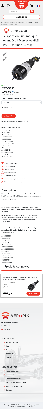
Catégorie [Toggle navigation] (21, 17)
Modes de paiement (13, 371)
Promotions (10, 350)
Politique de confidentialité (16, 382)
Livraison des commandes (15, 375)
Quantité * (5, 108)
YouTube (5, 329)
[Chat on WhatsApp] (9, 6)
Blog (7, 346)
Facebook (5, 326)
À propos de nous (12, 342)
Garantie (9, 390)
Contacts (9, 357)
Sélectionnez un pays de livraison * (13, 98)
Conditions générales (13, 379)
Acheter (8, 116)
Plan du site (10, 354)
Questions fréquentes (14, 386)
